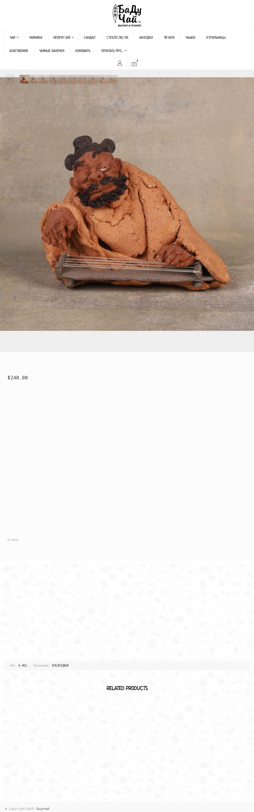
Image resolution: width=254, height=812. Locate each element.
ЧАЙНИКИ (35, 37)
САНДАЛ (89, 37)
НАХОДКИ (146, 37)
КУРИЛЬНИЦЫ (216, 37)
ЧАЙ (14, 37)
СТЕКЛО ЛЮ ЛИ (117, 37)
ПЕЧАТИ (169, 37)
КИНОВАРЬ (82, 50)
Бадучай (42, 809)
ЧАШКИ (190, 37)
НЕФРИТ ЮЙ (63, 37)
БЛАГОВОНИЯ (19, 50)
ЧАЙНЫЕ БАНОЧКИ (51, 50)
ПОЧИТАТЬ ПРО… (114, 50)
